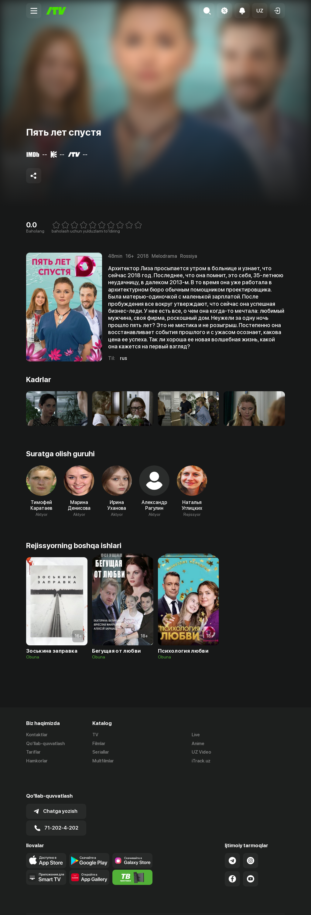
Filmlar (98, 743)
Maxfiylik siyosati (267, 903)
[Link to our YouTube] (250, 857)
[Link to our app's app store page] (46, 839)
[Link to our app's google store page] (89, 839)
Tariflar (33, 752)
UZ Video (201, 752)
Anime (198, 743)
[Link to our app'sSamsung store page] (132, 839)
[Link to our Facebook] (232, 857)
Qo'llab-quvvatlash (45, 743)
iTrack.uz (201, 761)
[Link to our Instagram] (250, 839)
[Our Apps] (46, 856)
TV (95, 734)
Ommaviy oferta (226, 903)
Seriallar (100, 752)
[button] (259, 10)
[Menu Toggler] (33, 10)
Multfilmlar (103, 761)
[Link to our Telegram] (232, 839)
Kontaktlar (37, 734)
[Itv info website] (132, 856)
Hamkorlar (37, 761)
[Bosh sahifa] (56, 11)
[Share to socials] (33, 175)
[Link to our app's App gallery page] (89, 856)
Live (196, 734)
